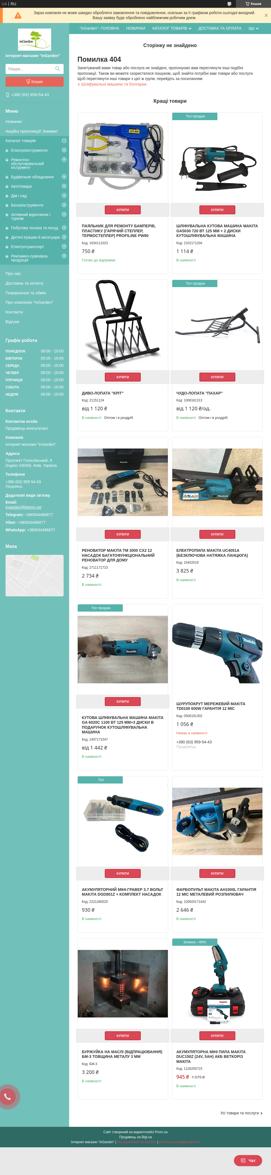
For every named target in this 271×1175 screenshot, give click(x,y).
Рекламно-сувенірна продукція (29, 258)
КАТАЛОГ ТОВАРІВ (169, 28)
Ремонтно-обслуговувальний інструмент (27, 164)
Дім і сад (19, 196)
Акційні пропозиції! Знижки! (32, 131)
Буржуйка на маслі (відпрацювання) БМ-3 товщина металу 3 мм (122, 1054)
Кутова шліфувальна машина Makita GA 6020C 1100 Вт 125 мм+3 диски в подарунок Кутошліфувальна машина (122, 725)
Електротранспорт (27, 246)
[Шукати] (57, 69)
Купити (123, 210)
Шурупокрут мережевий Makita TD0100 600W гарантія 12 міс (210, 706)
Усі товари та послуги (239, 1113)
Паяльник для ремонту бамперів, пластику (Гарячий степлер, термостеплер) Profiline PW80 (119, 231)
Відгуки (12, 321)
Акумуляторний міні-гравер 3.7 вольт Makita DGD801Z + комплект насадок (122, 892)
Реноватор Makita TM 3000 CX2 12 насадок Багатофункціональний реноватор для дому (118, 555)
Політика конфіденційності (179, 1142)
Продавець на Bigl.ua (135, 1137)
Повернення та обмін (26, 292)
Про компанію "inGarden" (29, 302)
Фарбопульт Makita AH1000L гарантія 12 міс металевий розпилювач (216, 892)
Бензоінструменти (27, 205)
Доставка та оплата (24, 283)
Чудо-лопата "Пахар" (199, 393)
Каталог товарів (21, 140)
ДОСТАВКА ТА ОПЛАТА (220, 28)
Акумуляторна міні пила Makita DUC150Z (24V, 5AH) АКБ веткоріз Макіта (211, 1057)
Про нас (13, 273)
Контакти (14, 312)
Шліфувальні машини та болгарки (113, 84)
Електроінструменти (29, 150)
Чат (248, 1160)
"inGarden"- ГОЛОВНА (99, 28)
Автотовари (21, 186)
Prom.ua (161, 1132)
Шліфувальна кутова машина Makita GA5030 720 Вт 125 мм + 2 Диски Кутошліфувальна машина (217, 231)
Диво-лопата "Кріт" (103, 393)
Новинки (14, 121)
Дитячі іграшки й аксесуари (35, 237)
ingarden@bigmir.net (23, 507)
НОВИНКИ (135, 28)
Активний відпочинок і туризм (30, 216)
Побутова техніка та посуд (34, 228)
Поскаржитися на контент (136, 1142)
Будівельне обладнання (32, 177)
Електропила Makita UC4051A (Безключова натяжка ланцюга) (212, 553)
